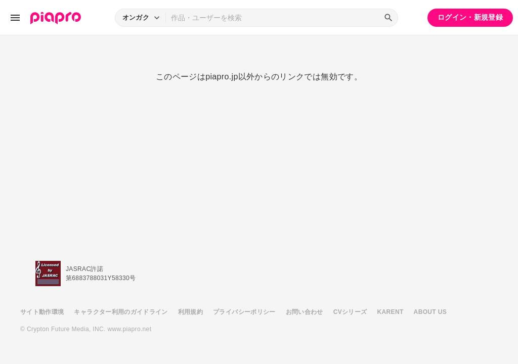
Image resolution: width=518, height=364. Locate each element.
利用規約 (190, 311)
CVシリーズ (350, 311)
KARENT (390, 311)
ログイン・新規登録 (470, 17)
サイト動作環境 (42, 311)
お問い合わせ (304, 311)
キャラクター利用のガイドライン (120, 311)
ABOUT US (430, 311)
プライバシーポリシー (244, 311)
